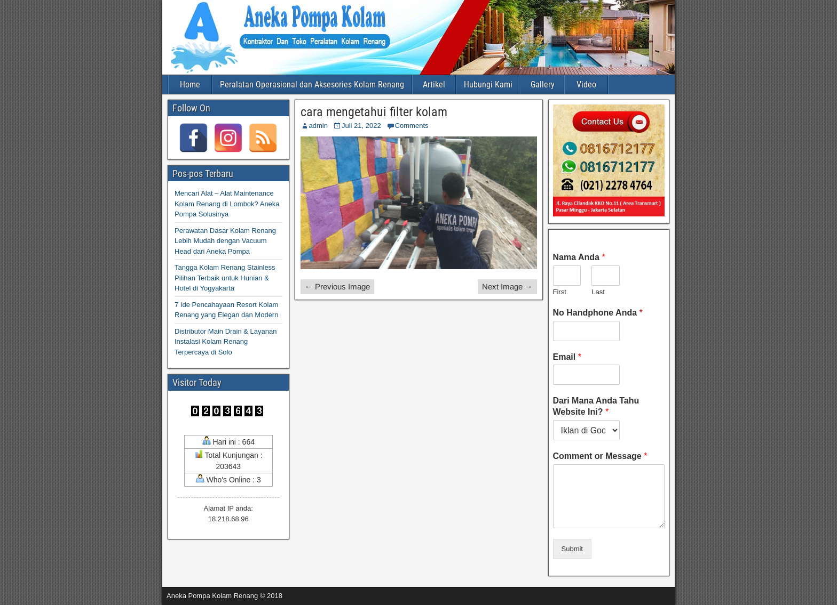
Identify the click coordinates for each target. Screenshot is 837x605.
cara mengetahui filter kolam (374, 111)
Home (190, 84)
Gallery (543, 84)
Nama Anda (579, 257)
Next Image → (507, 286)
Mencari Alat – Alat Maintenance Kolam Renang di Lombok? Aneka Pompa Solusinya (227, 203)
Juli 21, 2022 (361, 126)
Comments (412, 126)
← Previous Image (337, 286)
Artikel (434, 84)
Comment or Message (600, 456)
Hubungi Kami (488, 84)
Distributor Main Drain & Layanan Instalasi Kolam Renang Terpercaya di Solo (226, 341)
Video (586, 84)
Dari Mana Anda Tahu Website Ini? (596, 406)
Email (567, 356)
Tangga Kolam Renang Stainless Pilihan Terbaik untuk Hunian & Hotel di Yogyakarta (225, 277)
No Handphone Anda (598, 312)
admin (318, 126)
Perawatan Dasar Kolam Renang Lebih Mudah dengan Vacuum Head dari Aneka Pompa (225, 241)
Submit (572, 549)
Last (598, 292)
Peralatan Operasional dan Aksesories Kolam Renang (312, 84)
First (559, 292)
